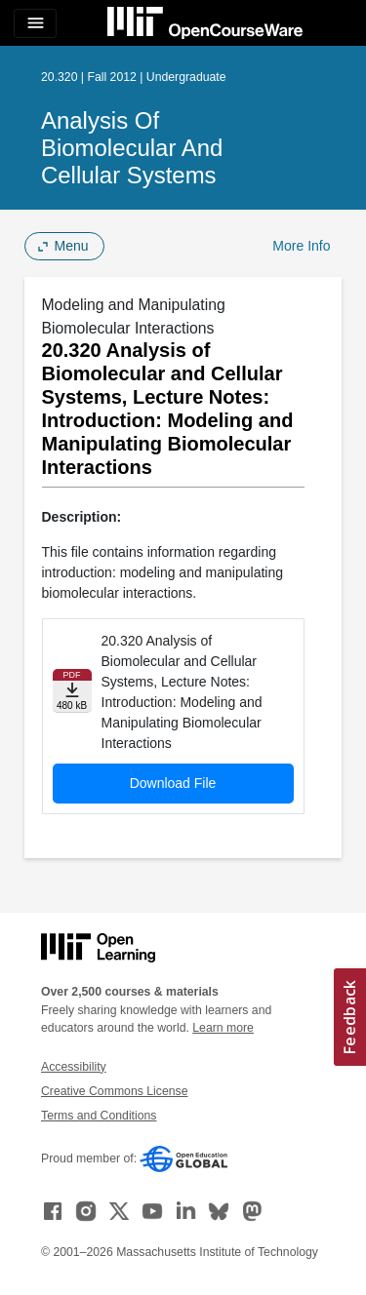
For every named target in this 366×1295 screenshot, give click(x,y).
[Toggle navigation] (35, 23)
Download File (173, 783)
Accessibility (73, 1067)
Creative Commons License (114, 1091)
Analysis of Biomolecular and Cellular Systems (132, 147)
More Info (301, 246)
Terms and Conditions (98, 1115)
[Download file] (72, 691)
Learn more (223, 1028)
